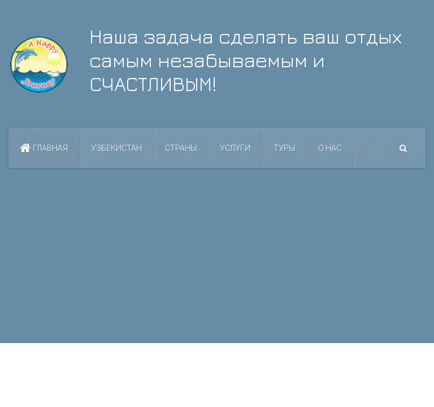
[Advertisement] (217, 255)
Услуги (235, 148)
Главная (44, 148)
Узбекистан (116, 148)
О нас (329, 148)
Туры (284, 148)
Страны (181, 148)
